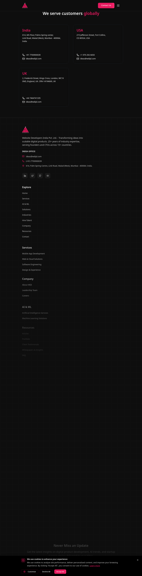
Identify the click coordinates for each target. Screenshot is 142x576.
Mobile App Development (33, 255)
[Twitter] (32, 177)
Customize (29, 572)
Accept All (60, 572)
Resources (26, 233)
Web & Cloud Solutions (32, 261)
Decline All (46, 572)
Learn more (95, 565)
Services (25, 200)
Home (25, 195)
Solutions (26, 211)
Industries (26, 216)
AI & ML (25, 205)
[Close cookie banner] (137, 560)
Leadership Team (29, 292)
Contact (25, 238)
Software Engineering (31, 266)
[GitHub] (40, 177)
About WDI (27, 287)
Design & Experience (31, 272)
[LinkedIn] (25, 177)
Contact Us (106, 5)
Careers (25, 298)
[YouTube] (47, 177)
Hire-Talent (27, 222)
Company (26, 227)
